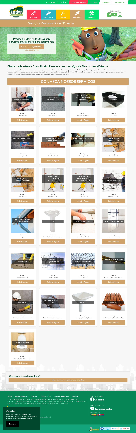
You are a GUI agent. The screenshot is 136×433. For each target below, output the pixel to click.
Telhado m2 (113, 302)
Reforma (58, 417)
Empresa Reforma (56, 419)
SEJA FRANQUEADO (78, 2)
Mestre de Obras (86, 417)
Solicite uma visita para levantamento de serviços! (68, 380)
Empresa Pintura (45, 419)
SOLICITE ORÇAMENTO (31, 46)
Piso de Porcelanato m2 (113, 221)
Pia (53, 221)
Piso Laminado (23, 262)
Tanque (83, 302)
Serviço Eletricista (66, 419)
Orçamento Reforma (22, 100)
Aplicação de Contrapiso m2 (53, 99)
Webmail (75, 396)
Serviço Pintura (76, 419)
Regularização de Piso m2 (52, 301)
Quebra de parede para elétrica (113, 261)
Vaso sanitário (22, 343)
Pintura (53, 417)
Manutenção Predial (110, 417)
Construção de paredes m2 (53, 139)
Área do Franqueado (62, 396)
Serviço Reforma (86, 419)
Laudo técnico (113, 181)
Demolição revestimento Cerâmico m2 (53, 179)
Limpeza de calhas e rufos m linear (23, 220)
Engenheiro (77, 417)
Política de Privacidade (24, 419)
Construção (64, 417)
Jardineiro (47, 417)
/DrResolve (97, 400)
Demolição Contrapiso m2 (83, 139)
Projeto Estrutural (83, 262)
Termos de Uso (46, 396)
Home (9, 396)
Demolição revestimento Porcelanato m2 (83, 179)
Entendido (12, 424)
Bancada (113, 100)
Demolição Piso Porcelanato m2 (23, 180)
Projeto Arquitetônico (52, 261)
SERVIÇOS (105, 2)
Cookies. (11, 411)
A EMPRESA (50, 2)
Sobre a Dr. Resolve (21, 396)
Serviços (35, 396)
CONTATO (93, 2)
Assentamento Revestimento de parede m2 (83, 98)
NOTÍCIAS (63, 2)
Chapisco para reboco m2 (22, 139)
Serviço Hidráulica (97, 419)
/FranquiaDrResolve (101, 409)
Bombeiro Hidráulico (98, 417)
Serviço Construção (118, 419)
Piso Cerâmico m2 (83, 221)
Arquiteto (71, 417)
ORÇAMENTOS (120, 2)
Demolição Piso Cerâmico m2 (113, 139)
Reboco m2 (22, 302)
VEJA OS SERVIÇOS (32, 50)
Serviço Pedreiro (107, 419)
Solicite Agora (22, 120)
